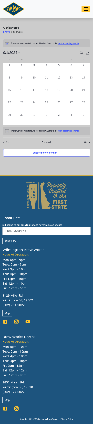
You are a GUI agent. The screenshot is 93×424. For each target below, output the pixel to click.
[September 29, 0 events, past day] (9, 119)
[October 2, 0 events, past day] (46, 119)
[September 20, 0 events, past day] (71, 94)
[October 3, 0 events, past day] (59, 119)
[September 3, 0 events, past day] (34, 69)
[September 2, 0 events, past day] (22, 69)
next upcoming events (68, 43)
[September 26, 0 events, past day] (59, 106)
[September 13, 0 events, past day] (71, 82)
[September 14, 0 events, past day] (83, 82)
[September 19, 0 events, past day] (59, 94)
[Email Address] (46, 231)
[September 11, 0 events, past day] (46, 82)
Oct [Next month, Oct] (87, 142)
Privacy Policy (67, 419)
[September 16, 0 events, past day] (22, 94)
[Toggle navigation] (86, 9)
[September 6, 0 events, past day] (71, 69)
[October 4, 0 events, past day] (71, 119)
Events (6, 32)
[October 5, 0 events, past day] (83, 119)
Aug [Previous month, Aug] (6, 142)
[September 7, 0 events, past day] (83, 69)
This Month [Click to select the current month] (46, 142)
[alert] (46, 131)
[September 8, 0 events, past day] (9, 82)
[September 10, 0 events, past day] (34, 82)
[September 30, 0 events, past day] (22, 119)
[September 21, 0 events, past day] (83, 94)
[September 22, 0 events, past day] (9, 106)
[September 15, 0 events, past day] (9, 94)
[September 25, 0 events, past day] (46, 106)
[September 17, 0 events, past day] (34, 94)
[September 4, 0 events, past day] (46, 69)
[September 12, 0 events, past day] (59, 82)
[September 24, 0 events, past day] (34, 106)
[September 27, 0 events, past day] (71, 106)
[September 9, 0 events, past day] (22, 82)
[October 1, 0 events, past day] (34, 119)
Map (7, 313)
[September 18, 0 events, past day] (46, 94)
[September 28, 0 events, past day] (83, 106)
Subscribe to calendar (45, 152)
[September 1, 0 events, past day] (9, 69)
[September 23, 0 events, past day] (22, 106)
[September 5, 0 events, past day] (59, 69)
